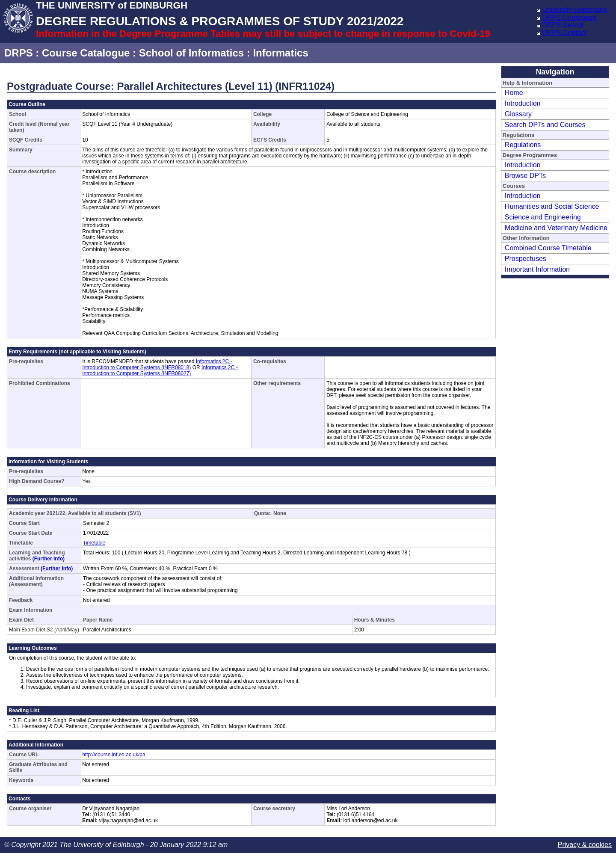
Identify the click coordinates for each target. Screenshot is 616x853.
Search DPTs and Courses (545, 124)
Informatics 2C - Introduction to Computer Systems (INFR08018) (157, 364)
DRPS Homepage (569, 17)
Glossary (518, 114)
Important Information (537, 269)
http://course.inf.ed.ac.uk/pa (113, 755)
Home (514, 92)
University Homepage (574, 9)
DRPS (18, 53)
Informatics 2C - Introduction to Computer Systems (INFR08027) (159, 370)
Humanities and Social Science (552, 206)
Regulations (523, 144)
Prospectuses (525, 258)
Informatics (280, 53)
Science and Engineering (543, 217)
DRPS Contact (564, 32)
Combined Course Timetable (548, 248)
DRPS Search (563, 25)
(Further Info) (49, 559)
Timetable (94, 543)
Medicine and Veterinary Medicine (556, 227)
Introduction (523, 103)
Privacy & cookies (585, 844)
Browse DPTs (525, 175)
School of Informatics (191, 53)
